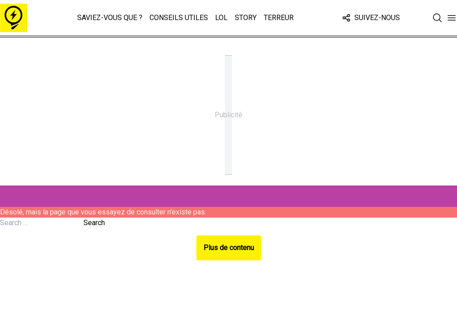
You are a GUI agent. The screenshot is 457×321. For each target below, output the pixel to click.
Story (246, 17)
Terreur (279, 17)
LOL (221, 17)
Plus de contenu (229, 247)
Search (94, 222)
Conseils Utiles (179, 17)
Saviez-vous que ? (109, 17)
